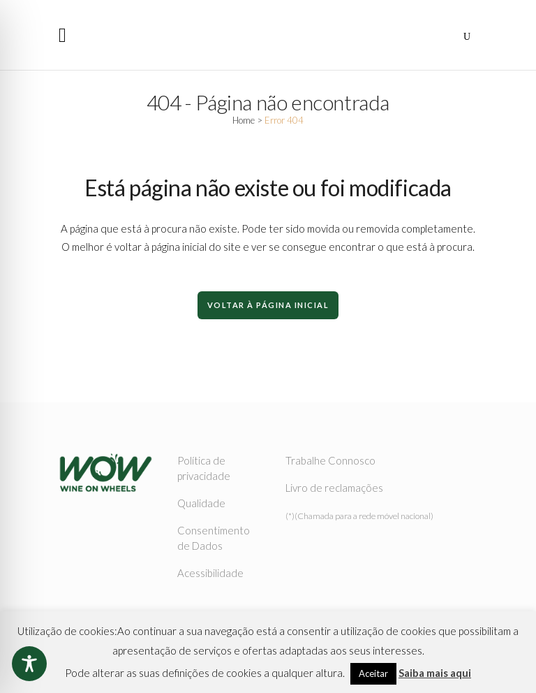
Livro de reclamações (334, 487)
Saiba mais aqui (435, 672)
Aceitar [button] (373, 673)
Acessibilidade (210, 573)
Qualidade (201, 503)
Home (243, 120)
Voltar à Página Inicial (268, 304)
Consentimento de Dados (213, 538)
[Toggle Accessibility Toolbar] (29, 664)
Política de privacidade (203, 468)
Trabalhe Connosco (330, 460)
